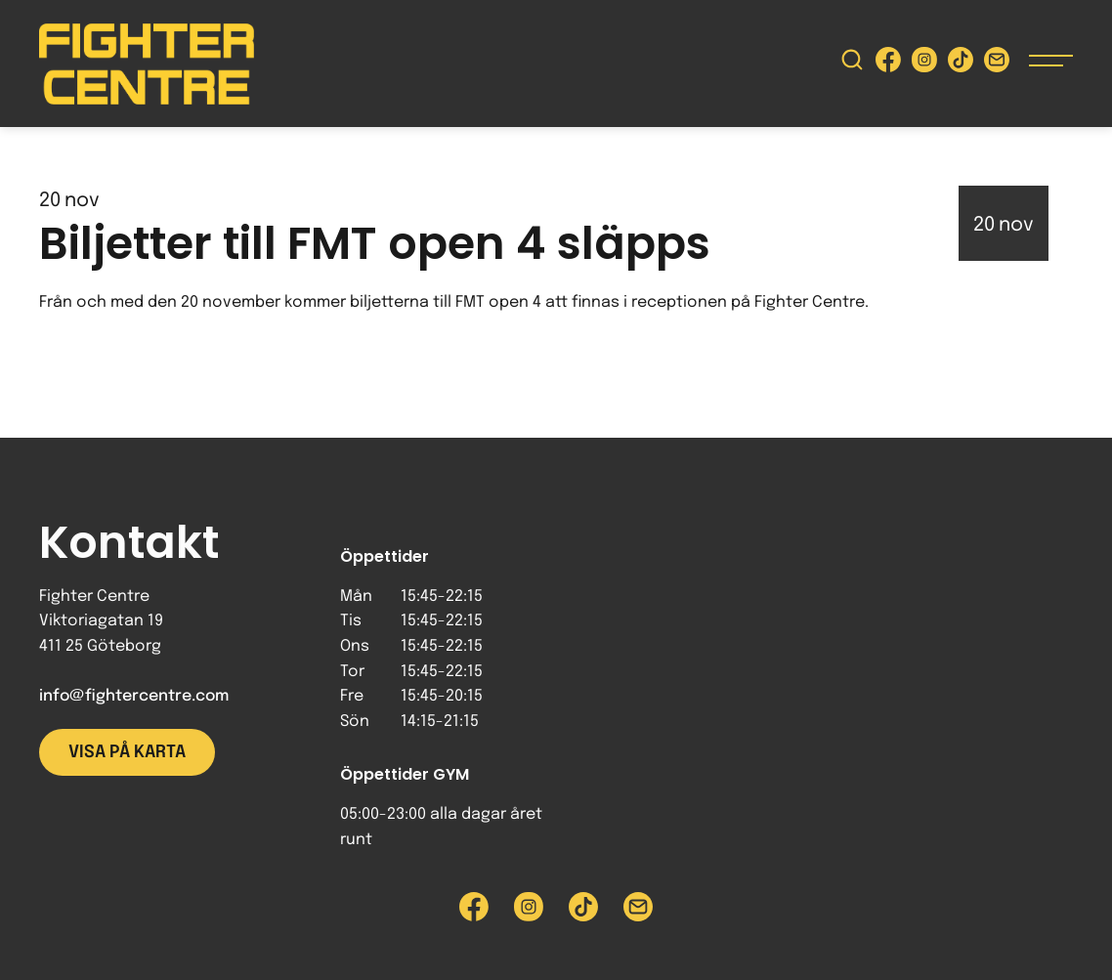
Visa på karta (127, 752)
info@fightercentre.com (134, 696)
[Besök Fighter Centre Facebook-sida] (888, 64)
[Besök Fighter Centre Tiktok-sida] (960, 64)
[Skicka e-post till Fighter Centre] (996, 64)
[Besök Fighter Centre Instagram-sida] (924, 64)
